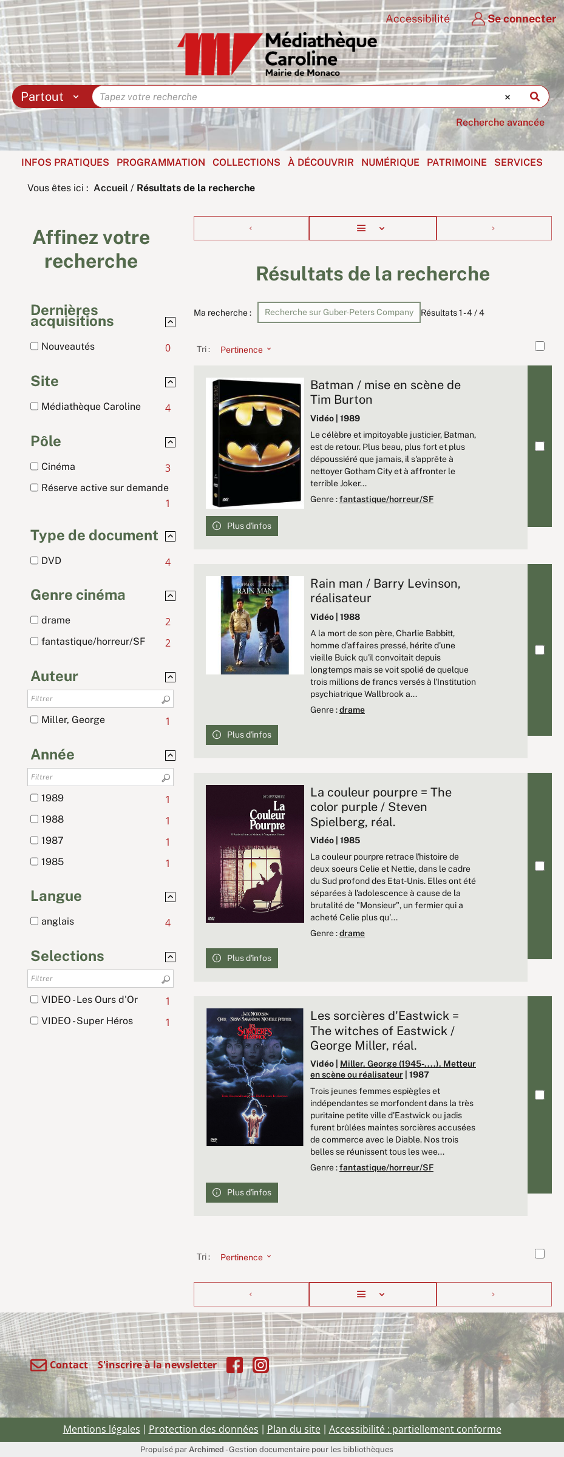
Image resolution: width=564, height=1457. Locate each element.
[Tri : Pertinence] (242, 349)
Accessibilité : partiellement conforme (415, 1429)
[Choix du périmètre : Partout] (52, 96)
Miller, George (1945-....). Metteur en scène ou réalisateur (393, 1069)
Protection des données (204, 1429)
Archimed (206, 1449)
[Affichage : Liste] (372, 228)
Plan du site (294, 1429)
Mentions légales (101, 1429)
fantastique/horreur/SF (386, 499)
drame (352, 710)
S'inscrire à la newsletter (157, 1364)
